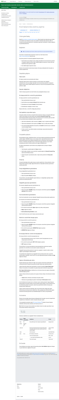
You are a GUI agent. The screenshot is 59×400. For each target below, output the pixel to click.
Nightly (20, 32)
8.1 (38, 32)
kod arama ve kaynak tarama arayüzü (30, 39)
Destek (39, 386)
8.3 (34, 32)
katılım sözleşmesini (50, 12)
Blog (18, 386)
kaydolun (25, 13)
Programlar (14, 7)
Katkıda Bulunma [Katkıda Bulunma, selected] (5, 7)
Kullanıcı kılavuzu (28, 1)
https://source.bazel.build (24, 56)
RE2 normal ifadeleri (37, 302)
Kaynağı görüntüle (35, 30)
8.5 (30, 32)
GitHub (55, 1)
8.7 (27, 32)
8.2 (36, 32)
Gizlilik (22, 396)
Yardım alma (22, 7)
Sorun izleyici (40, 387)
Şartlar (18, 396)
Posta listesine (41, 12)
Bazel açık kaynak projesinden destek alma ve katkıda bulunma (17, 5)
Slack (39, 389)
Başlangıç (20, 1)
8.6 (29, 32)
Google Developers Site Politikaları (38, 354)
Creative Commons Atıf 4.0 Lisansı (37, 353)
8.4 (32, 32)
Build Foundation (22, 12)
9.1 (23, 32)
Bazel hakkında (13, 1)
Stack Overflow (41, 391)
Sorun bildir (23, 30)
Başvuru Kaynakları (37, 1)
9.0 (25, 32)
